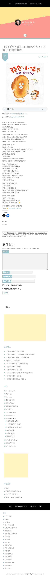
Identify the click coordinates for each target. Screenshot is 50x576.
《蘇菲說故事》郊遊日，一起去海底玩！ (18, 357)
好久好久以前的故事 (12, 424)
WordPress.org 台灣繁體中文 (14, 497)
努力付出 (32, 233)
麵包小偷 (7, 236)
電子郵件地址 (7, 276)
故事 (10, 234)
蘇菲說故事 (37, 234)
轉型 (46, 234)
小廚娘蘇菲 (9, 400)
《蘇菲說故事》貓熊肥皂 (13, 367)
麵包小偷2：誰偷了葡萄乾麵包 (18, 236)
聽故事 (29, 234)
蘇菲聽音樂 (9, 415)
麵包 (3, 236)
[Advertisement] (25, 327)
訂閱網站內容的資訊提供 (13, 491)
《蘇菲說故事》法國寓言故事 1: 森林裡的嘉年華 (20, 354)
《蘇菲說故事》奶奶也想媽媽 (15, 351)
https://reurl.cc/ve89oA (17, 117)
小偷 (39, 233)
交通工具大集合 (11, 421)
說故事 (42, 234)
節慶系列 (9, 436)
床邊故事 (42, 233)
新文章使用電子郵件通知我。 (13, 289)
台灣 (36, 233)
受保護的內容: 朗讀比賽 (13, 360)
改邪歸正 (6, 234)
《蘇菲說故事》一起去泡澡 (14, 376)
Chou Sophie (43, 57)
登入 (7, 488)
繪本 (26, 234)
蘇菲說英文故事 (10, 440)
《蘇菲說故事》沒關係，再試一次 (16, 379)
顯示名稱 (6, 272)
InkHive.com (20, 574)
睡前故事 (18, 234)
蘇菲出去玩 (9, 403)
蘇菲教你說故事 (10, 406)
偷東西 (24, 233)
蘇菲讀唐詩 (9, 443)
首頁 (10, 3)
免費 (28, 233)
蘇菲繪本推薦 (10, 233)
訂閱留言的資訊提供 (12, 494)
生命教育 (9, 433)
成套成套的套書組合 (12, 427)
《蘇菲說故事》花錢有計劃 (14, 370)
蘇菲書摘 (8, 409)
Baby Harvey (9, 391)
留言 (4, 252)
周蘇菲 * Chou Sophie (35, 3)
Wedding (8, 397)
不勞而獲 (20, 233)
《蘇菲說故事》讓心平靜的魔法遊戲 (17, 363)
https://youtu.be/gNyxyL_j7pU (19, 113)
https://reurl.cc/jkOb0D (14, 208)
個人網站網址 (7, 281)
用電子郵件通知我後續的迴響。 (13, 285)
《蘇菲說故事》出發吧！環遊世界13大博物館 (19, 373)
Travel (7, 394)
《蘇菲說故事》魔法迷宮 (20, 3)
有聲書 (13, 234)
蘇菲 (33, 234)
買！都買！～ (10, 446)
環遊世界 (9, 430)
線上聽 (23, 234)
